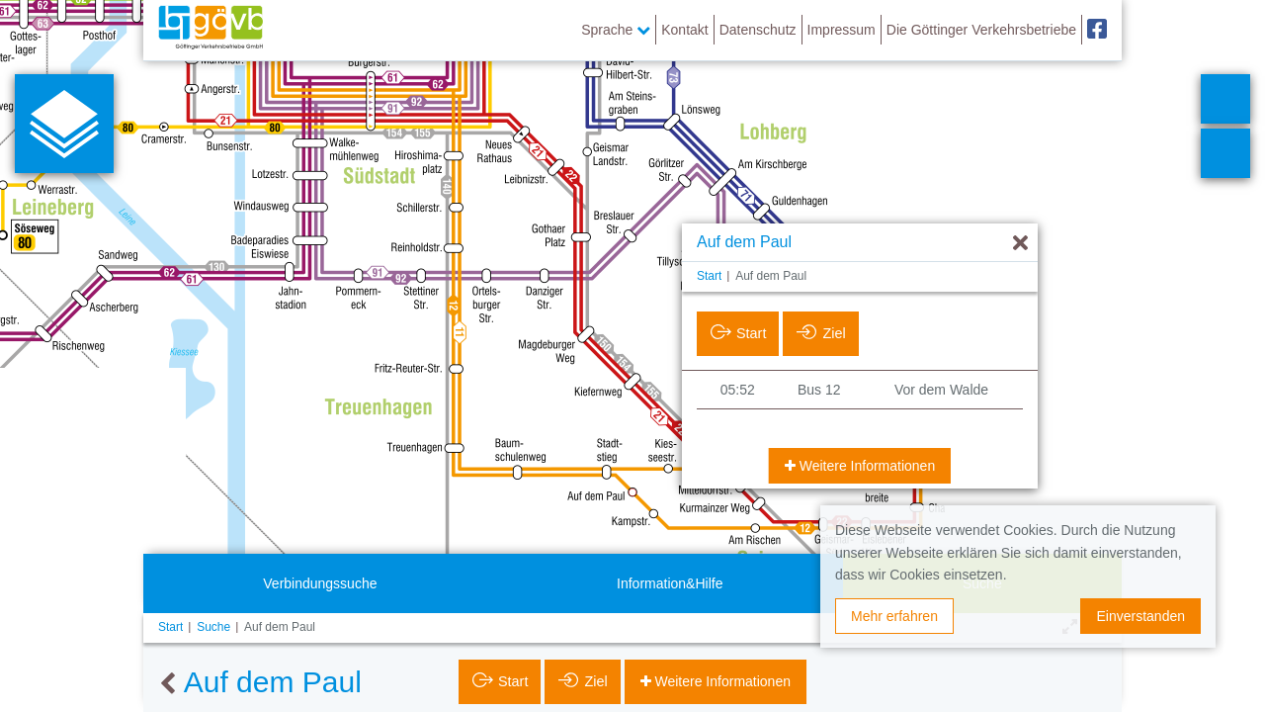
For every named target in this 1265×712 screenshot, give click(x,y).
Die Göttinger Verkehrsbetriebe (981, 30)
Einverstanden (1140, 616)
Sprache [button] (615, 30)
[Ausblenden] (1020, 243)
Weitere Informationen (865, 466)
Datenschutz (758, 30)
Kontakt (684, 30)
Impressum (841, 30)
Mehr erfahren (894, 616)
